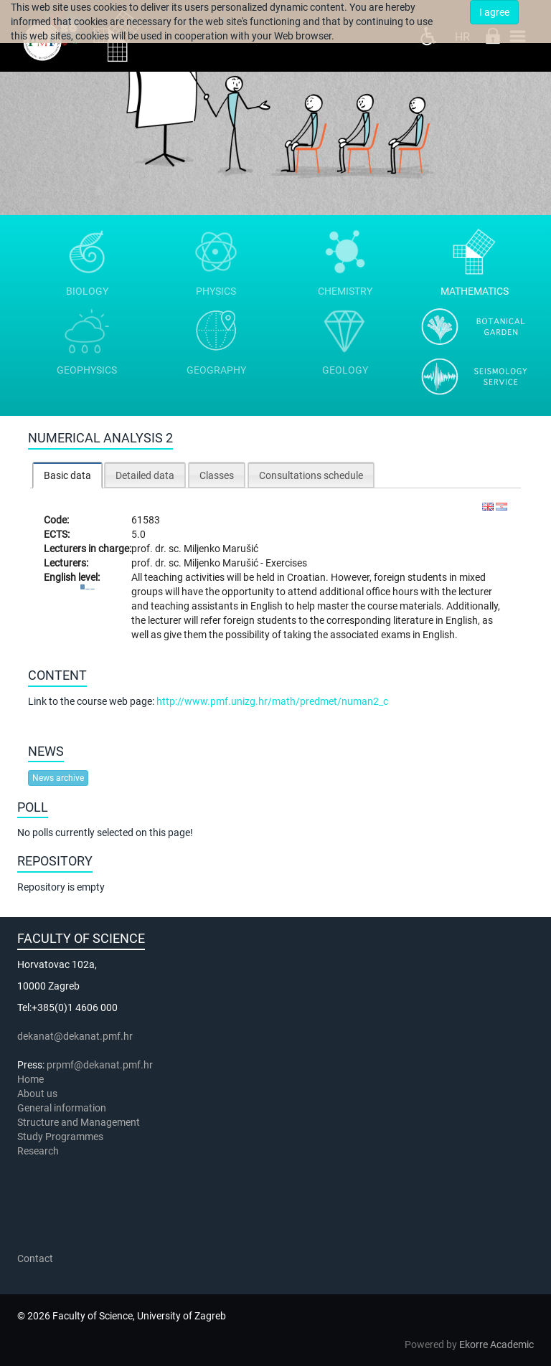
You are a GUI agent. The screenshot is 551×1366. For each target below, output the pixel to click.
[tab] (67, 475)
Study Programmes (60, 1136)
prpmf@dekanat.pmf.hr (100, 1065)
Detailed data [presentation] (145, 475)
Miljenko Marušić (221, 548)
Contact (35, 1258)
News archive (58, 778)
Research (39, 1151)
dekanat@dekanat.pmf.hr (75, 1036)
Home (30, 1079)
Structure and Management (78, 1122)
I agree (494, 12)
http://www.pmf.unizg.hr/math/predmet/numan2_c (272, 701)
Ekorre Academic (496, 1344)
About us (38, 1093)
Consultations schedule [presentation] (311, 475)
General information (61, 1108)
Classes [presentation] (216, 475)
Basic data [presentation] (67, 475)
